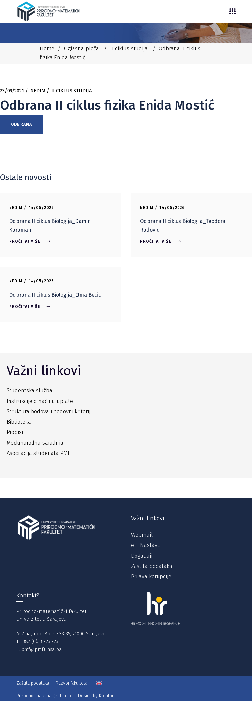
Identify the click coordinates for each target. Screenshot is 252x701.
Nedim (37, 91)
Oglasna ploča (81, 48)
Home (47, 48)
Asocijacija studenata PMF (38, 453)
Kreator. (106, 696)
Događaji (141, 555)
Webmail (142, 534)
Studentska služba (29, 390)
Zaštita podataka (151, 566)
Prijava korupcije (151, 576)
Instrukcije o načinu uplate (40, 401)
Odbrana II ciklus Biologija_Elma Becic (55, 295)
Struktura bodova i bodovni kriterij (48, 411)
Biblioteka (19, 421)
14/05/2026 (41, 207)
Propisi (15, 432)
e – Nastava (145, 545)
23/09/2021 (12, 91)
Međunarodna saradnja (35, 442)
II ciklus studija (129, 48)
